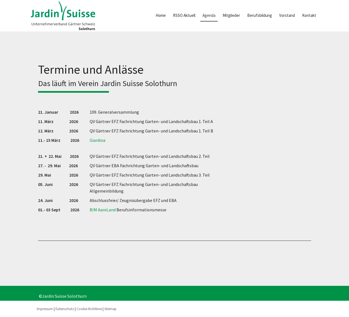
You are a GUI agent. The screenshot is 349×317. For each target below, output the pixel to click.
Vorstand (287, 15)
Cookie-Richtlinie (89, 309)
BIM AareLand (103, 209)
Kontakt (309, 15)
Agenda (209, 15)
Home (161, 15)
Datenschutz (64, 309)
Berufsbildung (259, 15)
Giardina (97, 140)
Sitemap (110, 309)
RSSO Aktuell (184, 15)
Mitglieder (231, 15)
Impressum (45, 309)
